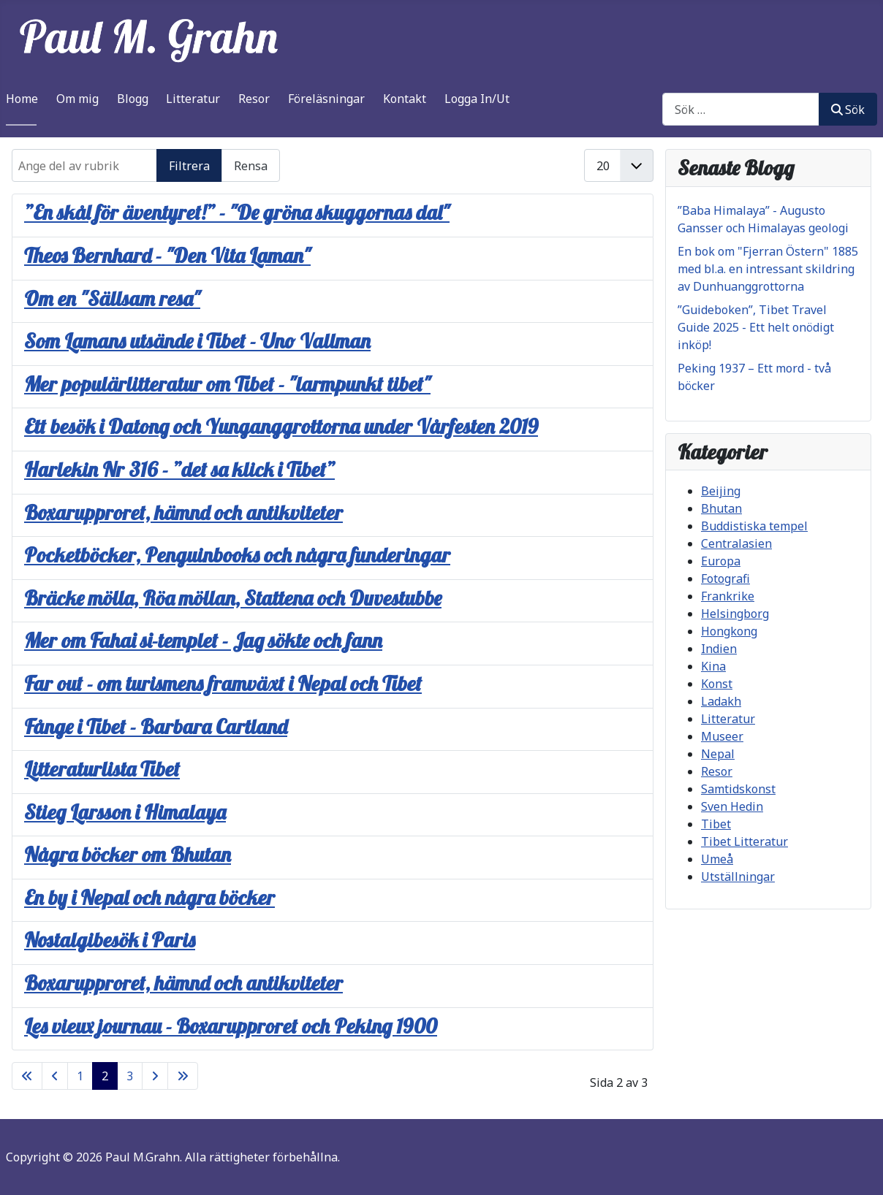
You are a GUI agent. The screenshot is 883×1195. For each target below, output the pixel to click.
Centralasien (736, 543)
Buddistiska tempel (754, 526)
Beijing (720, 491)
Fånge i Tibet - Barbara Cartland (155, 726)
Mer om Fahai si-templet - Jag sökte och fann (203, 640)
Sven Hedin (732, 806)
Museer (722, 736)
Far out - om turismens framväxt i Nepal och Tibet (223, 683)
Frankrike (727, 596)
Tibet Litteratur (744, 841)
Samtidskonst (738, 789)
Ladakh (721, 701)
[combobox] (740, 109)
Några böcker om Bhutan (127, 854)
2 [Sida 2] (105, 1076)
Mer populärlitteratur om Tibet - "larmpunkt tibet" (227, 384)
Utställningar (738, 876)
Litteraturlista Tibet (102, 769)
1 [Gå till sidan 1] (80, 1076)
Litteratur (193, 99)
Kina (713, 666)
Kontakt (404, 99)
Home (22, 99)
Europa (720, 561)
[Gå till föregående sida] (55, 1076)
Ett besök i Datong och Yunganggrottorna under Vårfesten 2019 (281, 426)
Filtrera (189, 166)
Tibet (716, 824)
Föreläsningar (326, 99)
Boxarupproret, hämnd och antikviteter (183, 512)
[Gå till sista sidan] (182, 1076)
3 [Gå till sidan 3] (129, 1076)
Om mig (77, 99)
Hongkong (729, 631)
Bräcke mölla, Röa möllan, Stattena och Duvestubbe (233, 598)
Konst (716, 684)
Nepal (718, 754)
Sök (848, 110)
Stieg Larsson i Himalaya (125, 812)
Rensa (251, 166)
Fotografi (725, 578)
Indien (719, 649)
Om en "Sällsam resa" (112, 298)
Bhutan (721, 508)
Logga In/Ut (476, 99)
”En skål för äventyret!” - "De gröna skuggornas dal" (237, 212)
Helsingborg (735, 614)
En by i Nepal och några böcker (149, 897)
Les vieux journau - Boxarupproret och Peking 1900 (230, 1026)
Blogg (132, 99)
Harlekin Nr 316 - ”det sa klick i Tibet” (179, 469)
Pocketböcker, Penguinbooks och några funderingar (237, 555)
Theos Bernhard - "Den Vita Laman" (167, 255)
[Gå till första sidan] (27, 1076)
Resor (254, 99)
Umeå (717, 859)
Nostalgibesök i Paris (109, 939)
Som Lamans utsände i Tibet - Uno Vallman (197, 341)
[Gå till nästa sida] (155, 1076)
